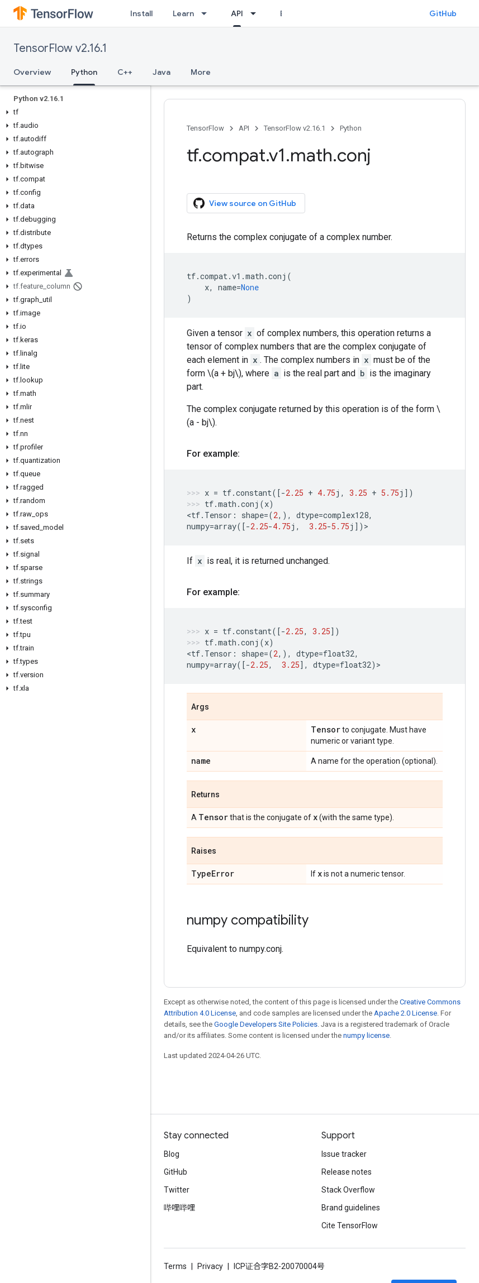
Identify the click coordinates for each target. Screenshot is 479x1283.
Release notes (346, 1171)
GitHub (443, 13)
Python (351, 128)
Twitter (176, 1189)
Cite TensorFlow (349, 1225)
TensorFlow (205, 128)
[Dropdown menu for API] (256, 13)
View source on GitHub (244, 203)
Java (161, 72)
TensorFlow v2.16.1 (60, 48)
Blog (171, 1154)
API (244, 128)
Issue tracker (344, 1154)
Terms (175, 1266)
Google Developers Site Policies (265, 1024)
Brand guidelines (350, 1207)
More (201, 72)
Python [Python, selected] (84, 72)
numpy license (366, 1035)
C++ (124, 72)
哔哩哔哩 (179, 1207)
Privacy (210, 1266)
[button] (73, 112)
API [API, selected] (237, 13)
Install (141, 13)
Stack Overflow (348, 1189)
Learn (183, 13)
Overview (32, 72)
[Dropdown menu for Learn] (207, 13)
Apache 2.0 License (405, 1013)
